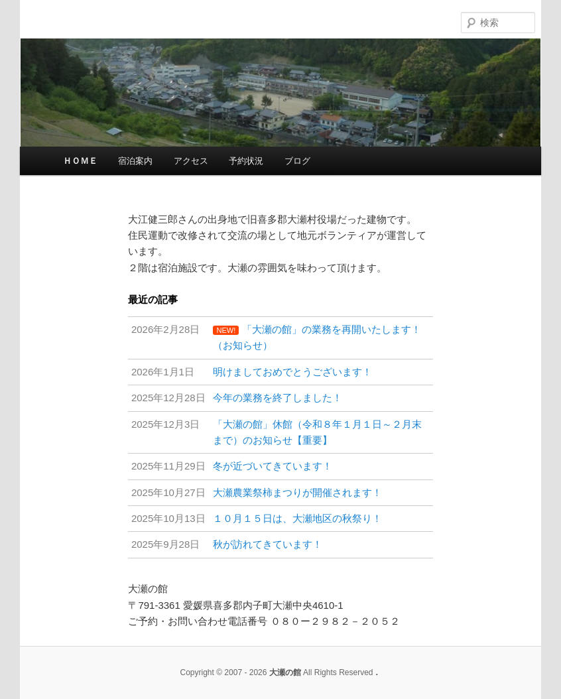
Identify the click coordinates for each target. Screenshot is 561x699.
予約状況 (246, 161)
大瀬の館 (234, 20)
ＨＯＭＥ (80, 161)
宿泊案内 (135, 161)
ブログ (297, 161)
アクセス (191, 161)
